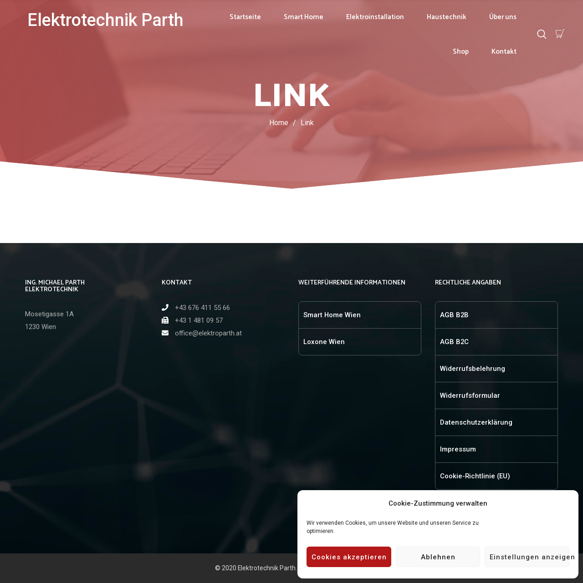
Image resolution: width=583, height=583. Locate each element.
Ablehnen (438, 557)
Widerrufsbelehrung (472, 369)
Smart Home (303, 17)
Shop (461, 51)
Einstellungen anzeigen (529, 557)
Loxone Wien (324, 342)
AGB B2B (454, 315)
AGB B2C (454, 342)
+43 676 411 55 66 (202, 308)
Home (278, 122)
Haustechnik (446, 17)
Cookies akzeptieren (349, 557)
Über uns (503, 17)
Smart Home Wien (332, 315)
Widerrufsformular (470, 395)
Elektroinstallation (375, 17)
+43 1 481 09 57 (199, 320)
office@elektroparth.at (208, 333)
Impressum (458, 449)
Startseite (245, 17)
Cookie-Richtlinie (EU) (475, 476)
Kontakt (504, 51)
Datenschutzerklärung (476, 422)
